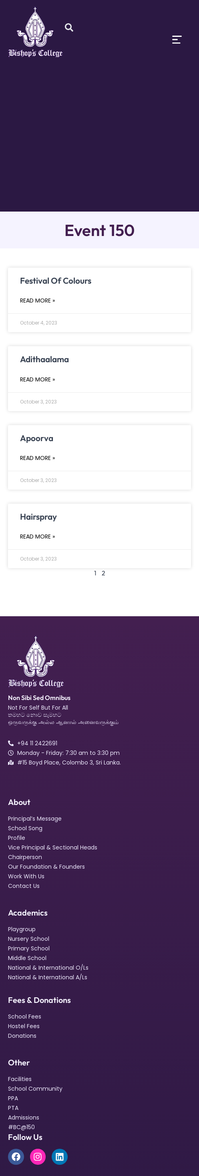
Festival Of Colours (55, 280)
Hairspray (38, 516)
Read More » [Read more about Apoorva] (37, 458)
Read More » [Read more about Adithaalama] (37, 379)
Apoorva (36, 438)
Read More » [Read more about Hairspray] (37, 537)
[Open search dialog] (69, 28)
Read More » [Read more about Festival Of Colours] (37, 301)
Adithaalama (44, 359)
